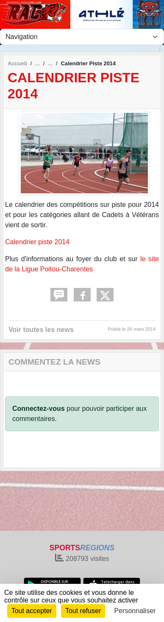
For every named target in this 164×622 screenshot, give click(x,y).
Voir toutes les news (41, 329)
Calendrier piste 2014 (37, 241)
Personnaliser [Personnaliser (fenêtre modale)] (135, 610)
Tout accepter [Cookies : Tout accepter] (31, 610)
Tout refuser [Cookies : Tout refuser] (83, 610)
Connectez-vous (38, 408)
